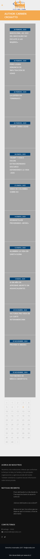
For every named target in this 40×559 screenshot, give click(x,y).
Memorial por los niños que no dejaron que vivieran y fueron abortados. (25, 511)
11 (12, 411)
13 (23, 411)
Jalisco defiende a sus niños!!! (25, 503)
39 (29, 433)
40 (7, 437)
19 (29, 416)
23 (23, 420)
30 (7, 429)
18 (23, 416)
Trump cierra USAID (19, 126)
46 (12, 442)
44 (29, 437)
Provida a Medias (18, 345)
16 (12, 416)
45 (7, 442)
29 (29, 424)
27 (18, 424)
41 (12, 437)
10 (7, 411)
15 (7, 416)
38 (23, 433)
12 (18, 411)
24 (29, 420)
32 (18, 429)
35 (7, 433)
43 (23, 437)
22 (18, 420)
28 (23, 424)
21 (12, 420)
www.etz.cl (27, 555)
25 (7, 424)
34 (29, 429)
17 (18, 416)
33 (23, 429)
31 (12, 429)
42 (18, 437)
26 (12, 424)
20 (7, 420)
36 (12, 433)
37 (18, 433)
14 (29, 411)
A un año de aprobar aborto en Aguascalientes (19, 285)
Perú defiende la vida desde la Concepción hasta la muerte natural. (25, 494)
